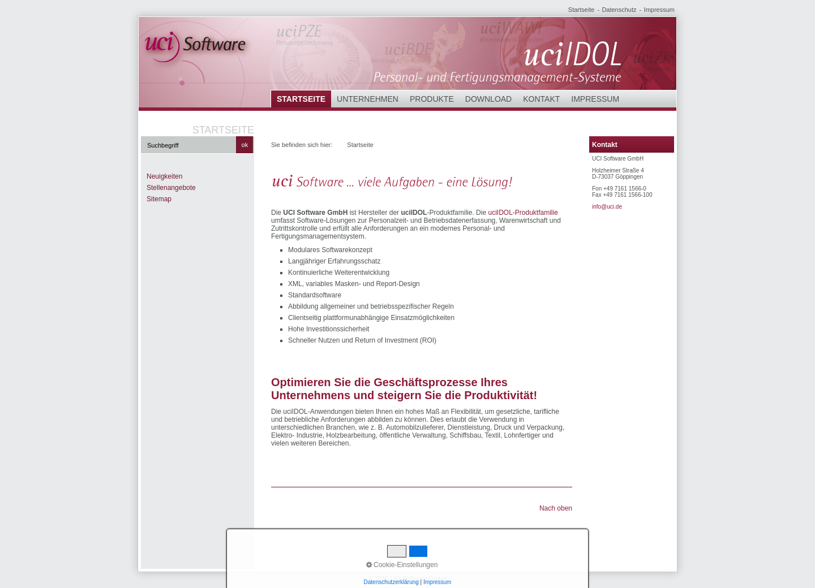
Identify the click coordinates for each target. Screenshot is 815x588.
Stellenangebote (171, 188)
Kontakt (541, 98)
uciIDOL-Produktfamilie (522, 213)
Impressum (659, 9)
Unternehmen (367, 98)
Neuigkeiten (164, 176)
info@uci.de (607, 207)
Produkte (432, 98)
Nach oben (555, 508)
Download (488, 98)
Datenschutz (619, 9)
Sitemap (159, 199)
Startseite (581, 9)
